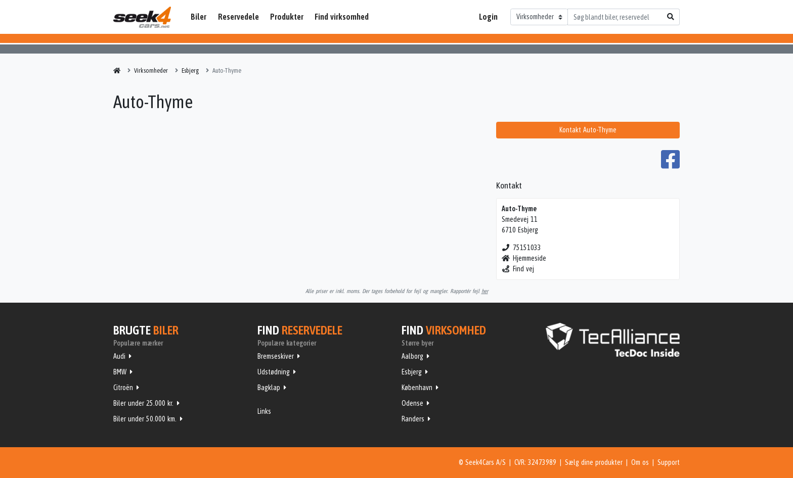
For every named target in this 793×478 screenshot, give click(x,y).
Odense (412, 403)
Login (488, 17)
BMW (119, 372)
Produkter (286, 17)
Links (264, 411)
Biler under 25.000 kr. (143, 403)
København (417, 388)
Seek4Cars (142, 17)
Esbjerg (412, 372)
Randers (413, 419)
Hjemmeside (524, 258)
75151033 (522, 248)
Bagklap (268, 388)
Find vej (518, 269)
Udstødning (273, 372)
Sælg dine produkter (594, 462)
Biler (198, 17)
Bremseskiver (275, 356)
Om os (640, 462)
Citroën (123, 388)
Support (668, 462)
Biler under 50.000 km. (145, 419)
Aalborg (412, 356)
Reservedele (238, 17)
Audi (119, 356)
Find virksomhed (342, 17)
